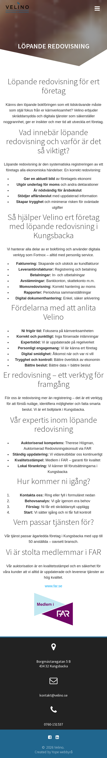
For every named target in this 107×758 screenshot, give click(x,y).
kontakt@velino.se (53, 695)
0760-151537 (53, 724)
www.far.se (53, 586)
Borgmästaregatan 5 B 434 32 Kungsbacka (53, 663)
